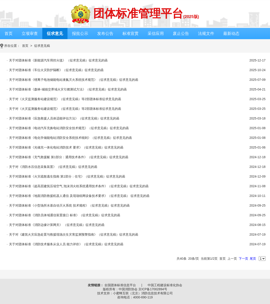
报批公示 (80, 33)
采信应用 (156, 33)
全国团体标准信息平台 (120, 285)
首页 (8, 33)
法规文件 (206, 33)
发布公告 (105, 33)
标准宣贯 (130, 33)
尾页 (253, 258)
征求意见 (55, 33)
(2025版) (191, 16)
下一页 (243, 258)
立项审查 (30, 33)
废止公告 (181, 33)
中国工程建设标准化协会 (165, 285)
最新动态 (231, 33)
